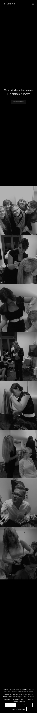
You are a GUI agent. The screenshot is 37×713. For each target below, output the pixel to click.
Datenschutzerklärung (18, 709)
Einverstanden (10, 705)
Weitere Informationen (24, 705)
